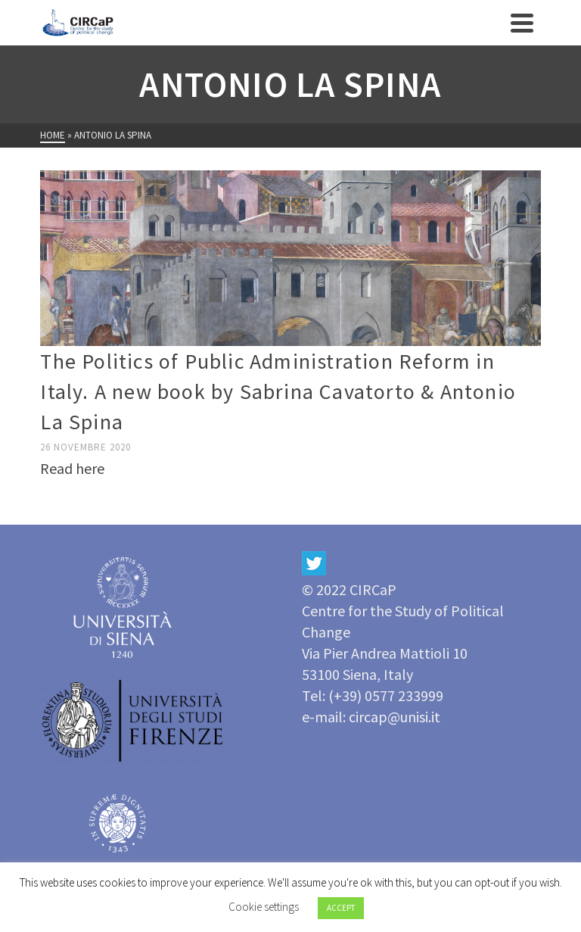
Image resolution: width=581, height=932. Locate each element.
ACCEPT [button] (341, 907)
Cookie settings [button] (263, 906)
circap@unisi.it (394, 716)
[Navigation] (522, 22)
